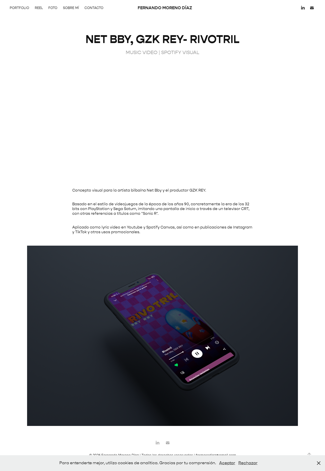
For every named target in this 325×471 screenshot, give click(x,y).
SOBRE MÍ (71, 8)
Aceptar (227, 463)
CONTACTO (93, 8)
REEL (39, 8)
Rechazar (248, 463)
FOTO (52, 8)
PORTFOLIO (19, 8)
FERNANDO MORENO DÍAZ (165, 7)
